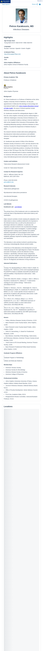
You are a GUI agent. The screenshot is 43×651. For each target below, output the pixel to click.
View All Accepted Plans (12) (12, 54)
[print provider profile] (40, 4)
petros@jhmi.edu (9, 182)
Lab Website (18, 207)
